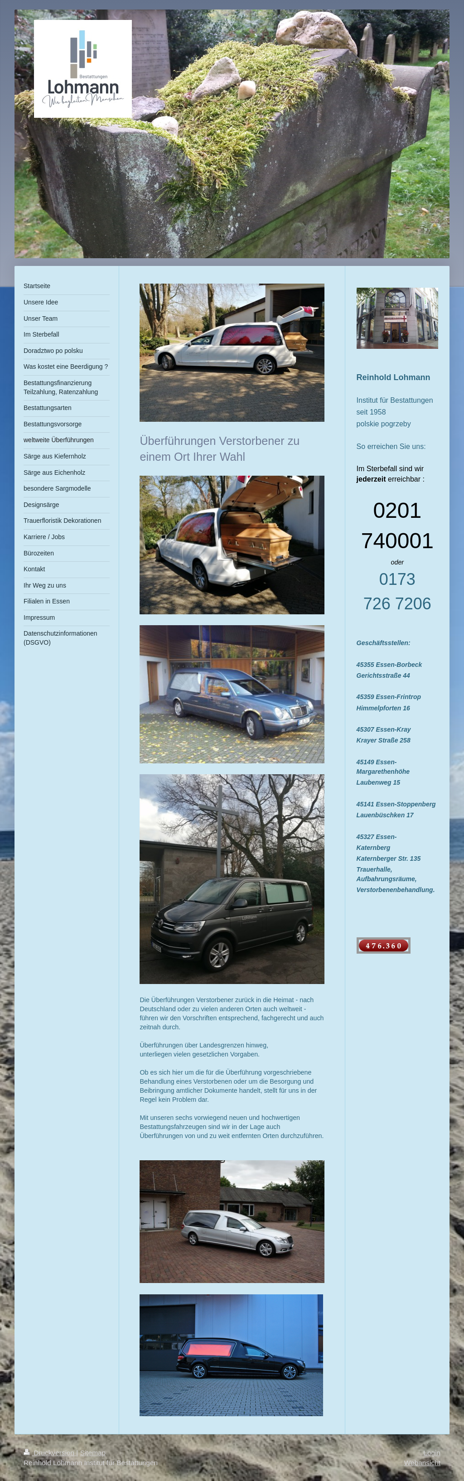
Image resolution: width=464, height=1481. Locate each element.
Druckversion (50, 1453)
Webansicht (422, 1463)
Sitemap (93, 1453)
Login (431, 1453)
